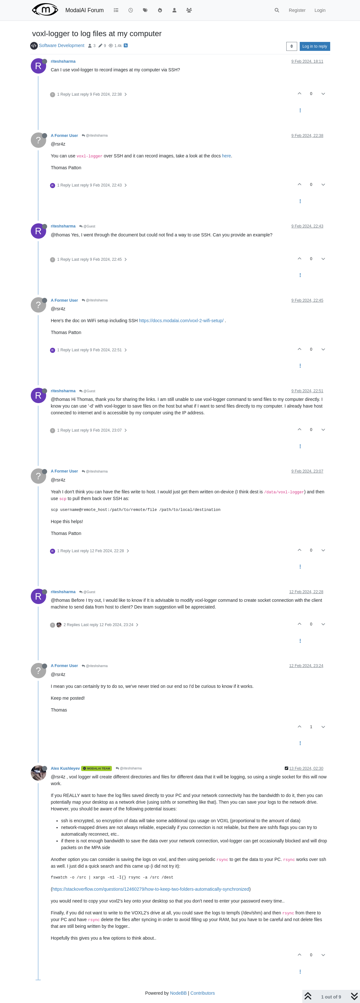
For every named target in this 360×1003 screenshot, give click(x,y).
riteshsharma (63, 61)
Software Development (61, 45)
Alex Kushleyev (65, 768)
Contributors (202, 993)
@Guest (87, 226)
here (226, 155)
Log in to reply (315, 46)
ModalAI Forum (84, 10)
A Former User (64, 135)
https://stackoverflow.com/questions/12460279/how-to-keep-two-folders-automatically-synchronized (150, 889)
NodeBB (178, 993)
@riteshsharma (95, 135)
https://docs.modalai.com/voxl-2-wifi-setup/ (181, 320)
